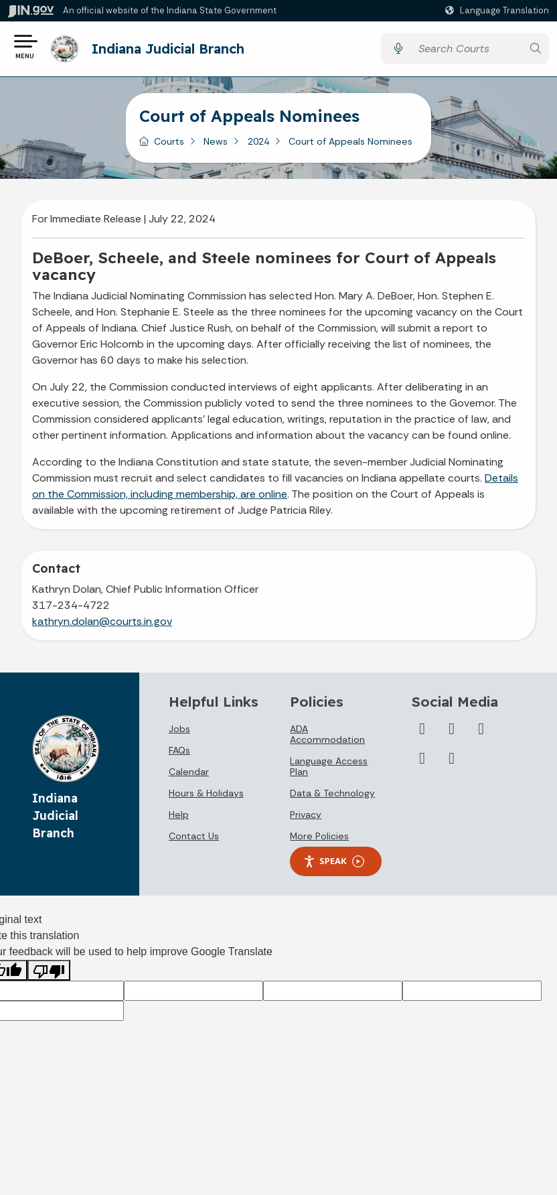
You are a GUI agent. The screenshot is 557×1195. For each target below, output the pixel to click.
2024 (258, 146)
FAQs (179, 755)
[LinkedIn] (481, 733)
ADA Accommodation (327, 738)
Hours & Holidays (206, 798)
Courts (169, 146)
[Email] (452, 763)
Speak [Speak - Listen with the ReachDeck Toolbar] (333, 865)
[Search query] (466, 51)
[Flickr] (422, 763)
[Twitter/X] (422, 733)
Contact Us (194, 841)
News (216, 146)
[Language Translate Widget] (499, 11)
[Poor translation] (48, 975)
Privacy (305, 819)
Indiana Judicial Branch (172, 50)
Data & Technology (332, 798)
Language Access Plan (329, 771)
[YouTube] (452, 733)
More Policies (319, 841)
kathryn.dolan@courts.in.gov (102, 626)
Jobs (179, 733)
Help (179, 819)
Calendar (189, 776)
